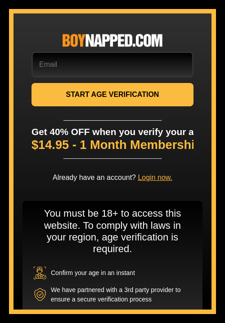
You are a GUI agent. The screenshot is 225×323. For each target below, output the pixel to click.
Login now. (155, 177)
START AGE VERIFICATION (112, 94)
